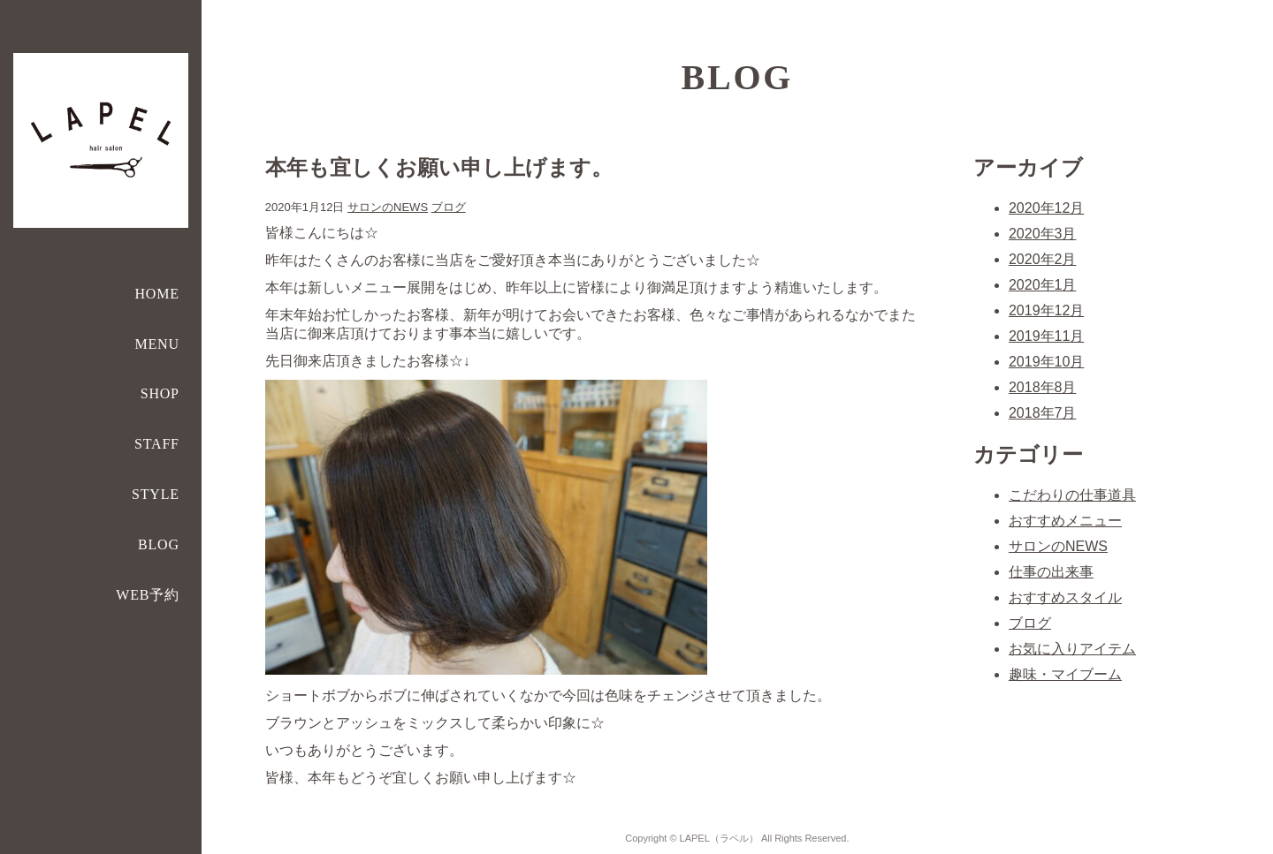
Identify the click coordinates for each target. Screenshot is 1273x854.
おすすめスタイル (1065, 597)
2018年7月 (1043, 412)
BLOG (158, 544)
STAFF (156, 443)
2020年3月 (1043, 233)
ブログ (448, 207)
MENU (157, 343)
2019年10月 (1046, 361)
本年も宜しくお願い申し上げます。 (439, 167)
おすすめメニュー (1065, 520)
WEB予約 (147, 594)
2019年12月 (1046, 310)
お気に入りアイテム (1072, 648)
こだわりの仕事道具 (1072, 495)
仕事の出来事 (1051, 571)
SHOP (160, 393)
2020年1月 (1043, 284)
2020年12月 (1046, 207)
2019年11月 (1046, 336)
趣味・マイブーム (1065, 674)
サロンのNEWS (387, 207)
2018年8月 (1043, 387)
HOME (157, 293)
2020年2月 (1043, 259)
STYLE (155, 494)
